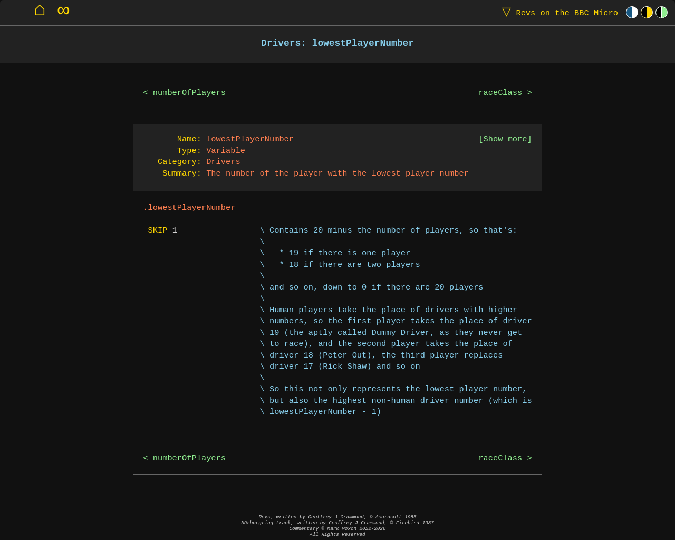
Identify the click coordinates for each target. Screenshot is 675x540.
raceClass (500, 93)
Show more (505, 139)
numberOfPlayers (189, 93)
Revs (557, 12)
